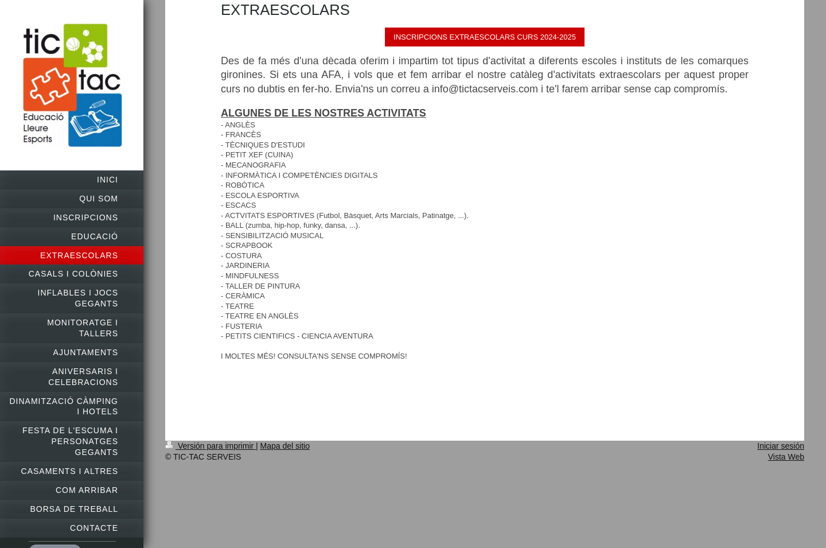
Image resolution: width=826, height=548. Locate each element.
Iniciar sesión (780, 445)
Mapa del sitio (285, 445)
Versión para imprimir (210, 445)
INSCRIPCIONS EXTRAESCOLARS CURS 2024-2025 (484, 37)
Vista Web (786, 456)
